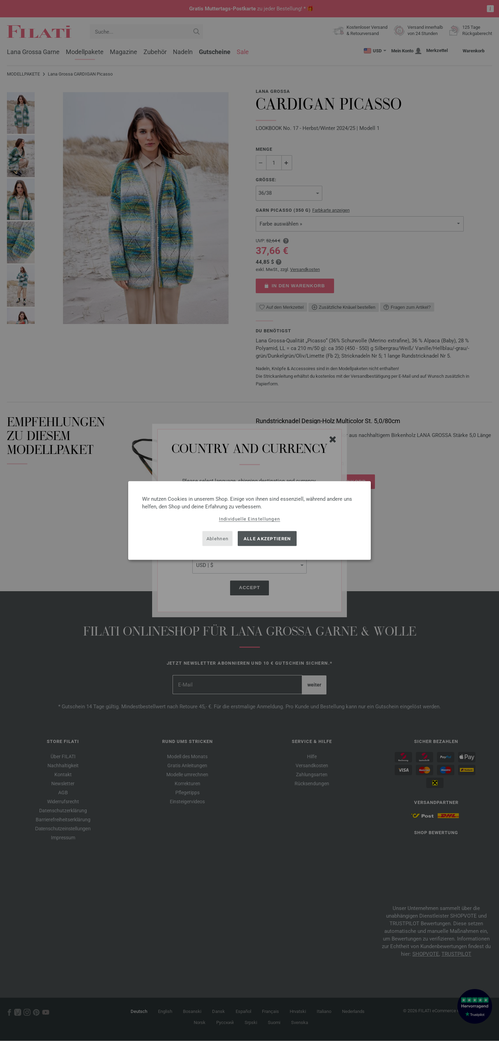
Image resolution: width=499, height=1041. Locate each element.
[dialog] (249, 520)
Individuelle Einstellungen (249, 519)
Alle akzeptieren (267, 538)
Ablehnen (217, 538)
